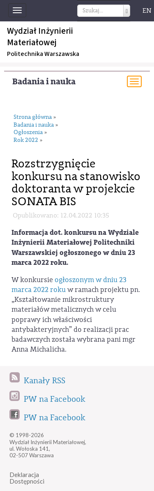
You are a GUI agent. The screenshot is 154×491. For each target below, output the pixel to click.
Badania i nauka (44, 82)
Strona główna (33, 117)
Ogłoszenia (28, 132)
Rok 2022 (26, 140)
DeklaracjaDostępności (26, 478)
